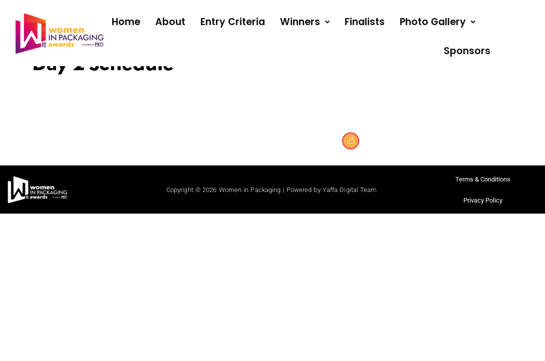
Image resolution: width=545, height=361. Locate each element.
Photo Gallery (437, 22)
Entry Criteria (232, 22)
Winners (305, 22)
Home (126, 22)
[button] (305, 22)
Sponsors (467, 51)
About (170, 22)
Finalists (365, 22)
